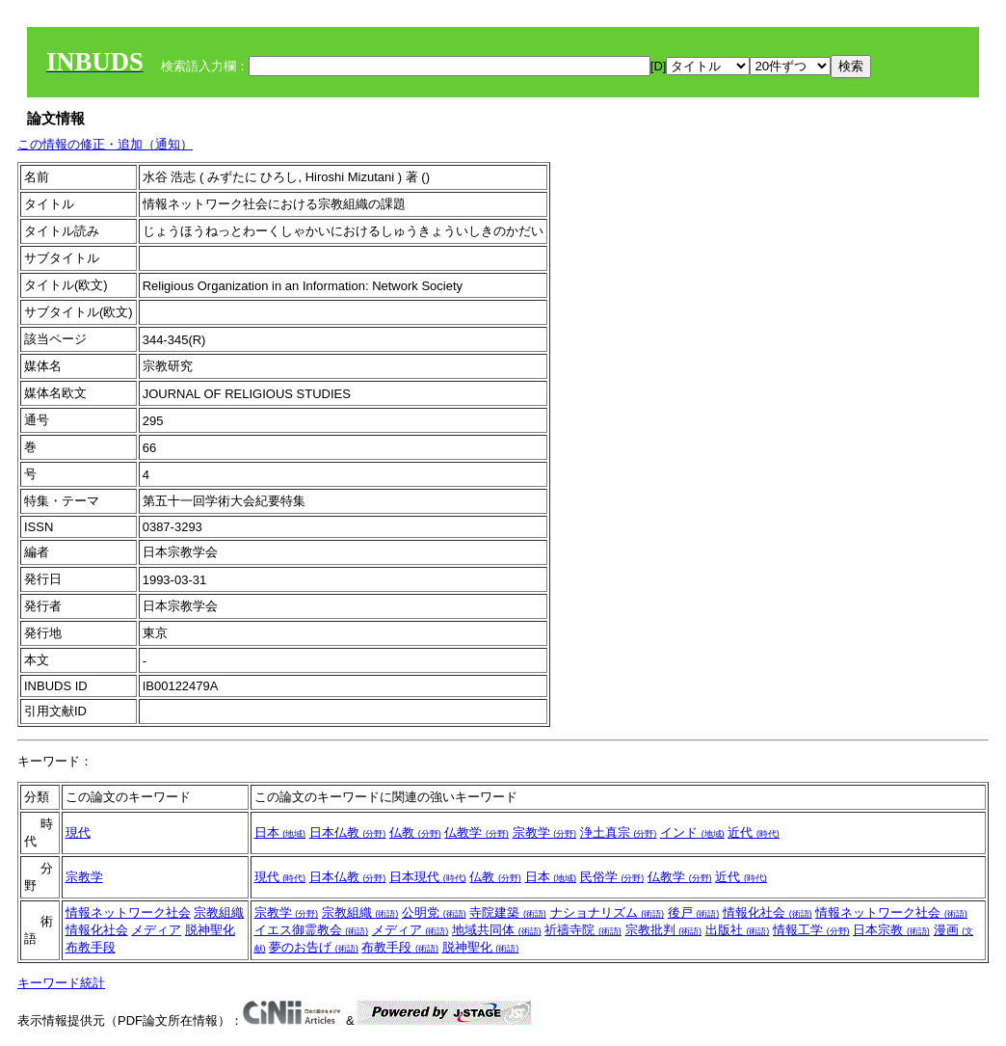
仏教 (415, 832)
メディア (156, 930)
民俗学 (612, 877)
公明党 (434, 912)
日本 (280, 832)
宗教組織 (219, 912)
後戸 (694, 912)
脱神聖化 (210, 930)
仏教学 (476, 832)
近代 (754, 832)
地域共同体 (497, 930)
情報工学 (811, 930)
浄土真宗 (618, 832)
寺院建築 (507, 912)
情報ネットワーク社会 (128, 912)
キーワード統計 (61, 983)
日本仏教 (347, 832)
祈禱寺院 (583, 930)
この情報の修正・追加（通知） (105, 144)
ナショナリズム (607, 912)
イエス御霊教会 (311, 930)
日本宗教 (891, 930)
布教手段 (91, 947)
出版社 (737, 930)
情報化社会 (97, 930)
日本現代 (427, 877)
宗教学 (545, 832)
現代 (78, 832)
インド (692, 832)
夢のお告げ (313, 947)
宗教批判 (663, 930)
